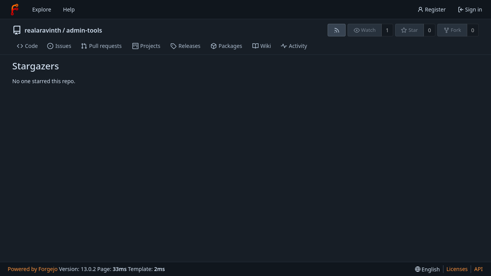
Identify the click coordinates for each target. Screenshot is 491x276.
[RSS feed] (337, 30)
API (478, 269)
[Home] (14, 9)
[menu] (427, 269)
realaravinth (43, 30)
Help (69, 9)
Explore (41, 9)
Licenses (457, 269)
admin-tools (84, 30)
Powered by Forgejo (33, 269)
